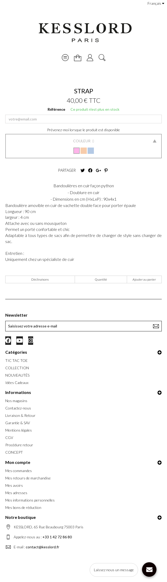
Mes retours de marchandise (28, 478)
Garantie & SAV (17, 423)
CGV (9, 437)
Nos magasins (16, 400)
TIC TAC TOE (16, 360)
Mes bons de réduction (23, 507)
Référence (56, 109)
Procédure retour (19, 445)
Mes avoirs (14, 485)
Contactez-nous (18, 408)
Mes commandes (18, 470)
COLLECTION (17, 368)
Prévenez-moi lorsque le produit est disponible (83, 130)
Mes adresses (16, 492)
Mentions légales (18, 430)
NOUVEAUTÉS (17, 375)
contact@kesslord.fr (42, 547)
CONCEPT (14, 452)
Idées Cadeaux (16, 382)
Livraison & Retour (20, 415)
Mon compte (17, 462)
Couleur (82, 141)
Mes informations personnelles (30, 500)
